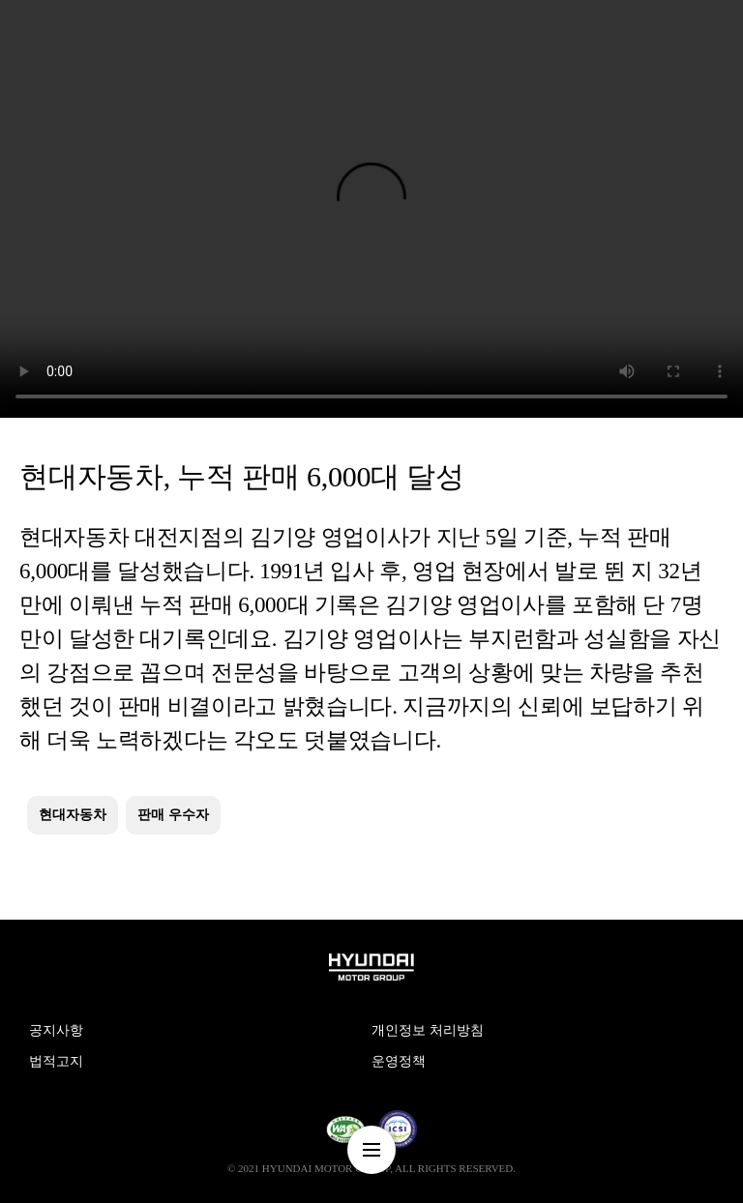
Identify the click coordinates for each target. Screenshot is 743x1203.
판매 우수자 (173, 814)
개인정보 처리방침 (428, 1030)
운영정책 (399, 1061)
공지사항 (56, 1030)
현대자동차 (72, 814)
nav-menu (371, 1150)
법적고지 (56, 1061)
